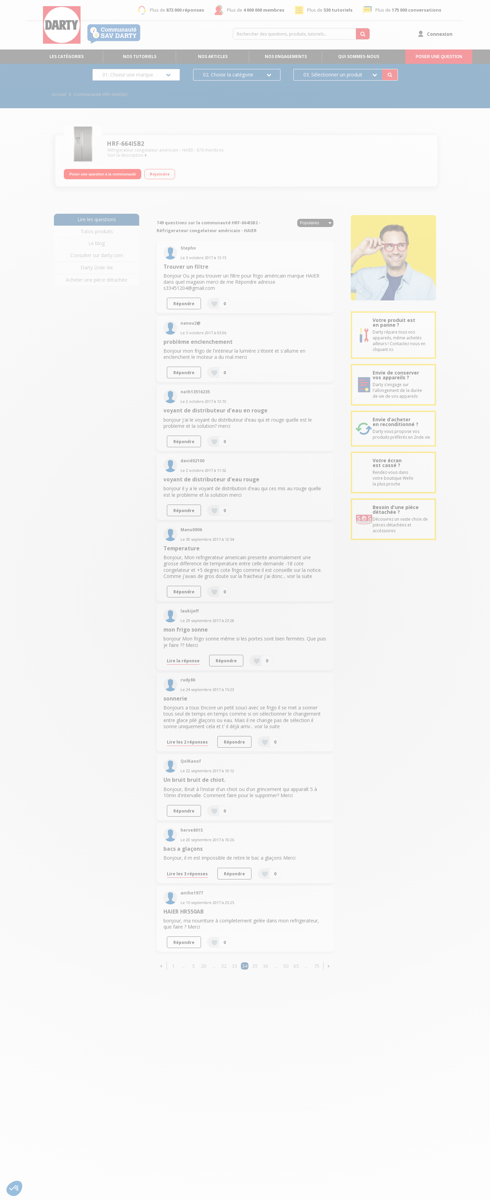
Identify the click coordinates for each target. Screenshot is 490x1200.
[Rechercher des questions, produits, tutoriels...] (363, 33)
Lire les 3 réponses (187, 873)
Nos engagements (286, 56)
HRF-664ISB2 (125, 143)
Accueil (59, 94)
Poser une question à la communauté (102, 173)
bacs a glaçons (183, 848)
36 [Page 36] (265, 966)
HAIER (187, 150)
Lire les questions (96, 219)
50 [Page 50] (286, 966)
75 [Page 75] (316, 966)
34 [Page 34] (244, 966)
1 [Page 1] (173, 966)
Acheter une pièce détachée (96, 280)
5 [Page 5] (193, 966)
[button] (161, 966)
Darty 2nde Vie (97, 267)
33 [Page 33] (234, 966)
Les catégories (66, 56)
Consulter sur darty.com (96, 255)
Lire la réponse (183, 660)
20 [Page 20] (203, 966)
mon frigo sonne (185, 629)
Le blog (96, 243)
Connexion (439, 34)
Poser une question (439, 56)
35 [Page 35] (255, 966)
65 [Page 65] (296, 966)
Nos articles (213, 56)
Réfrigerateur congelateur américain (142, 150)
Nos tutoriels (139, 56)
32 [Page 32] (224, 966)
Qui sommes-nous (358, 56)
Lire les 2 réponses (187, 742)
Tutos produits (97, 231)
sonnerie (175, 698)
